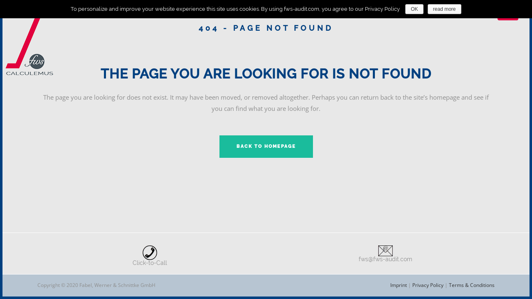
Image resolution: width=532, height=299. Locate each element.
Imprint (398, 285)
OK (414, 9)
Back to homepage (266, 146)
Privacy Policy (427, 285)
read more (444, 9)
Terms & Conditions (472, 285)
